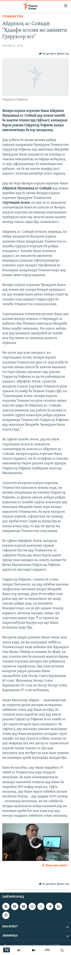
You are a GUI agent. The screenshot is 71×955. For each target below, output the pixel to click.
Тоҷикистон (12, 16)
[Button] (54, 54)
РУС (47, 950)
